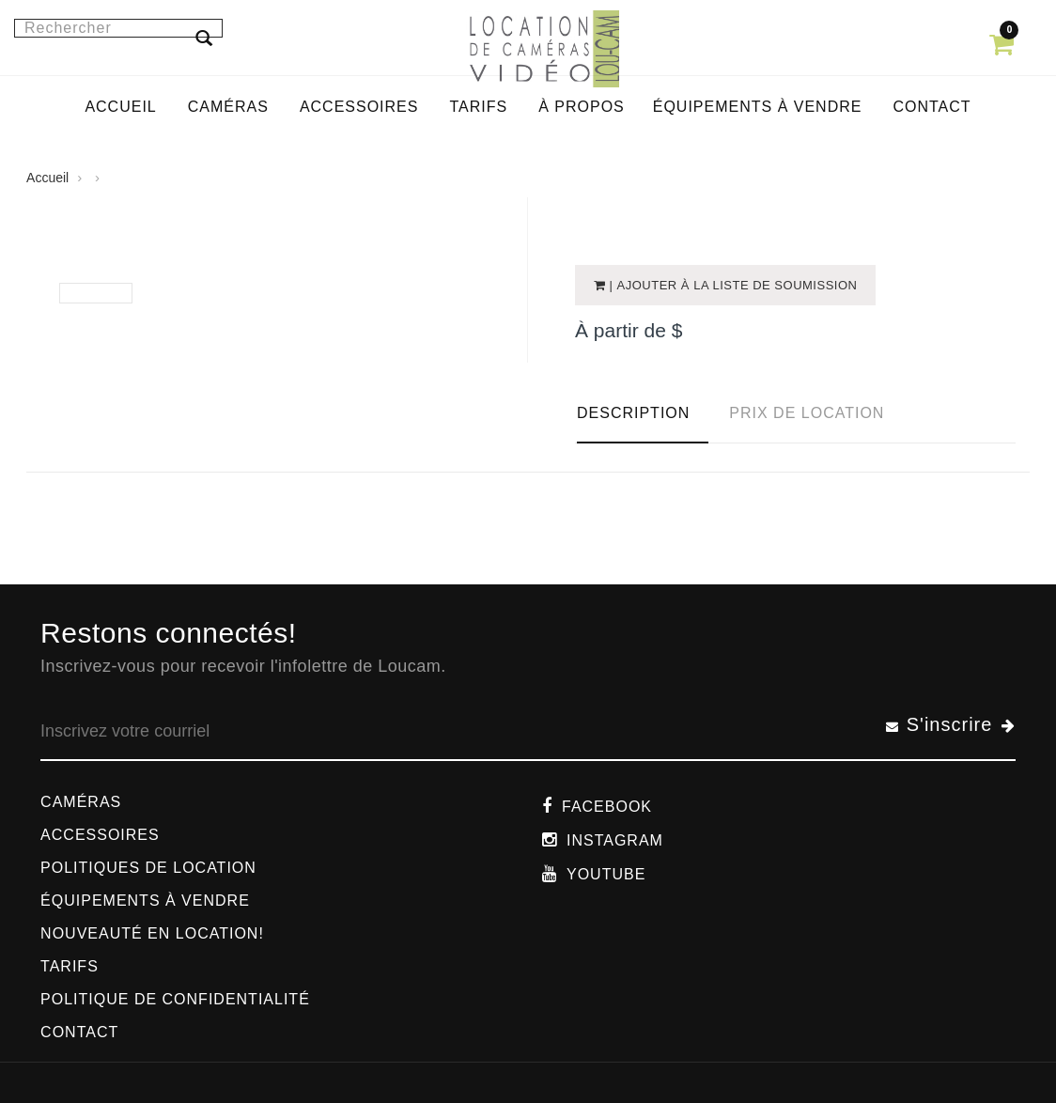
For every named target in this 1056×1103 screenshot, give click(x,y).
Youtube (606, 874)
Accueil (47, 177)
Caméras (80, 802)
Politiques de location (148, 868)
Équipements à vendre (145, 901)
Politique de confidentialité (175, 999)
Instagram (615, 840)
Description (633, 413)
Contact (79, 1032)
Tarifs (69, 966)
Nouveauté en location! (152, 933)
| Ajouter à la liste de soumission (731, 285)
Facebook (607, 807)
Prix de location (806, 413)
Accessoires (100, 835)
